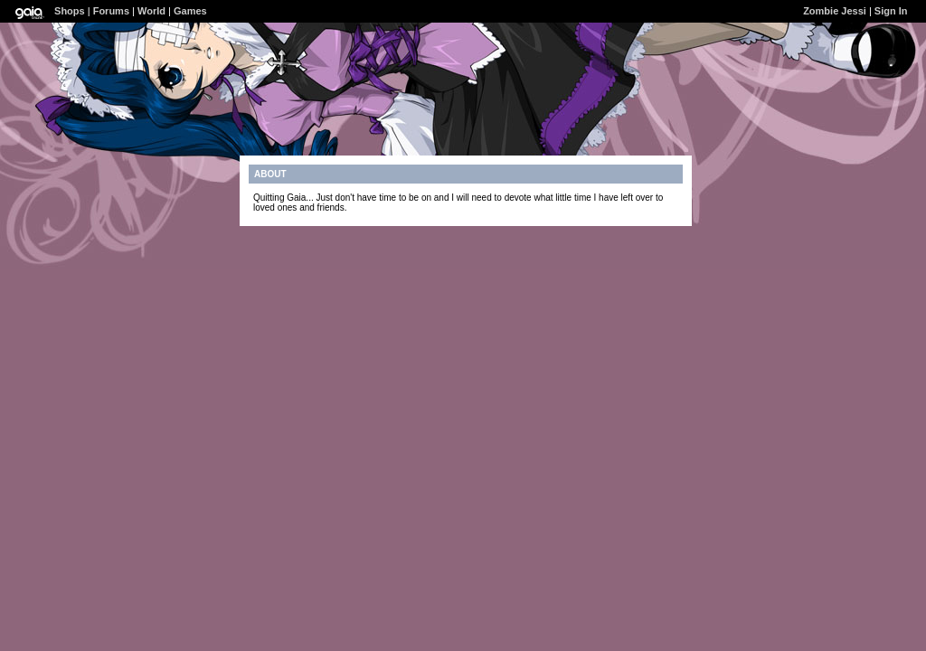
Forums (111, 10)
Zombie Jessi (834, 10)
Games (190, 10)
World (151, 10)
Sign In (891, 10)
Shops (69, 10)
